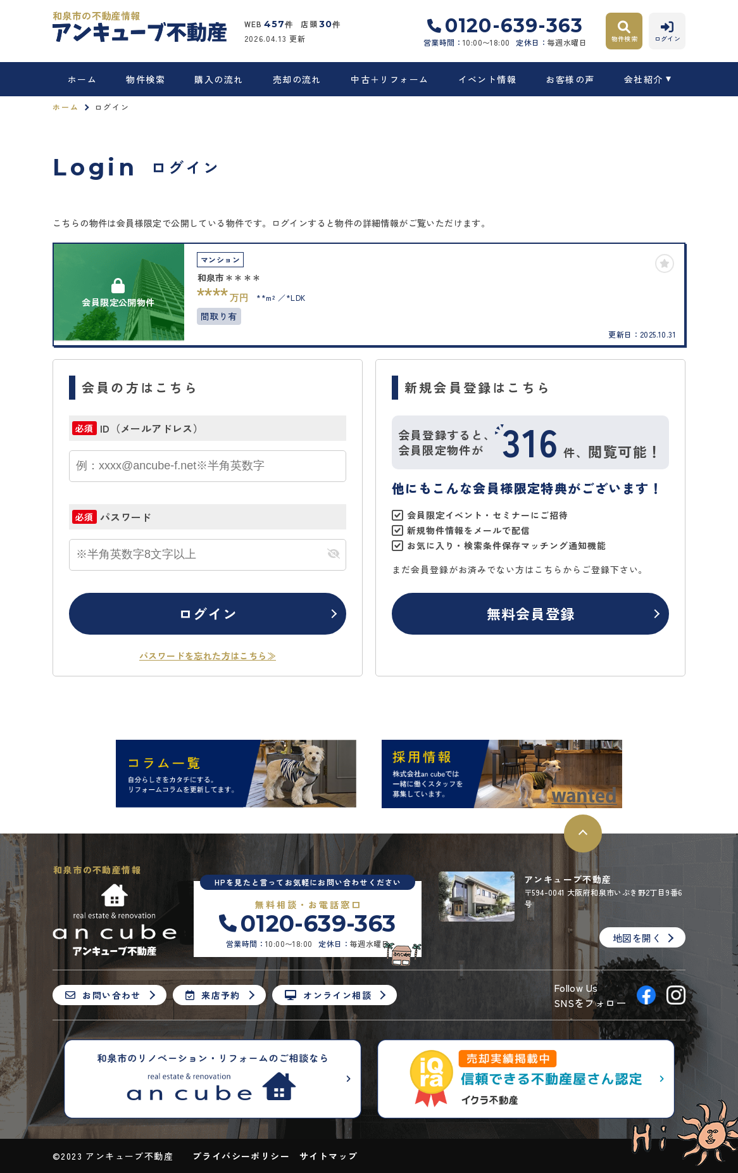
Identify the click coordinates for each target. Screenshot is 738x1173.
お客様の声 (570, 79)
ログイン (207, 613)
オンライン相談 (328, 995)
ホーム (82, 79)
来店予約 (213, 995)
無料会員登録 (531, 613)
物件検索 (145, 79)
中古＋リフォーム (389, 79)
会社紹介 (643, 79)
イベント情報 (487, 79)
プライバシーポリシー (241, 1155)
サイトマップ (328, 1155)
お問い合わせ (103, 995)
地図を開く (637, 937)
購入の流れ (218, 79)
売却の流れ (297, 79)
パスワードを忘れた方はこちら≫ (207, 655)
